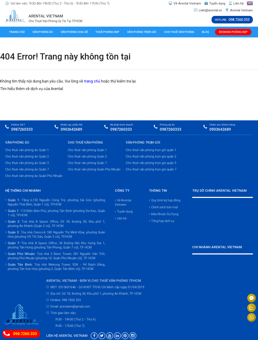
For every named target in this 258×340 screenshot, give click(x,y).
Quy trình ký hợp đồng (164, 200)
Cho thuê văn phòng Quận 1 (87, 150)
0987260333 (22, 129)
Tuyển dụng (215, 3)
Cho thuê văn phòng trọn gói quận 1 (151, 150)
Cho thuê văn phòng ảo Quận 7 (27, 169)
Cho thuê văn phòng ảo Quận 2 (27, 156)
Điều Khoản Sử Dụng (163, 214)
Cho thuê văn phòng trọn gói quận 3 (151, 163)
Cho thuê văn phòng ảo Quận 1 (27, 150)
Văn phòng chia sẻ (74, 32)
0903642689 (71, 129)
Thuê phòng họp (107, 32)
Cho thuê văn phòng (179, 32)
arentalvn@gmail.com (75, 306)
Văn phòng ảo (42, 32)
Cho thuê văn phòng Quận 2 (87, 156)
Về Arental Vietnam (185, 3)
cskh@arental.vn (208, 10)
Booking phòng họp (233, 32)
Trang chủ (17, 32)
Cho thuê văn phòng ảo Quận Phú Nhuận (33, 176)
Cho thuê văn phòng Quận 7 (87, 163)
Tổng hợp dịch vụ (161, 221)
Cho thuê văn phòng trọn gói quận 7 (151, 169)
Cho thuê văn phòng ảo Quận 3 (27, 163)
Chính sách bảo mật (163, 207)
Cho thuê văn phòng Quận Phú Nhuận (94, 169)
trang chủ (92, 81)
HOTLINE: (232, 19)
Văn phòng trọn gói (141, 32)
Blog (205, 32)
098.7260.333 (25, 333)
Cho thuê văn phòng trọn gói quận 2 (151, 156)
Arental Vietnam (239, 10)
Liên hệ (236, 3)
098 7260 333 (71, 300)
